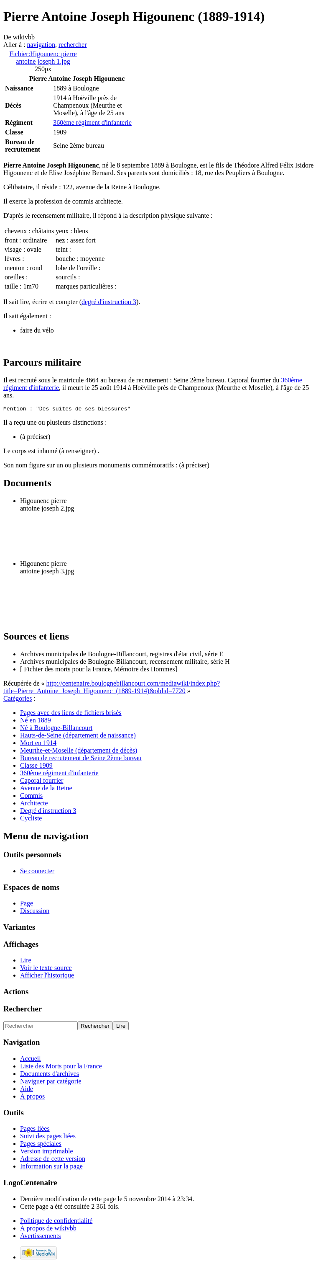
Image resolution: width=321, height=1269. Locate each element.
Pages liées (35, 1129)
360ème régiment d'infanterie (92, 122)
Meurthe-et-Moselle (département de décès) (78, 751)
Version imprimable (46, 1152)
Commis (31, 796)
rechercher (73, 44)
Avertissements (40, 1237)
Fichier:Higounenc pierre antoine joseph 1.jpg (42, 57)
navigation (41, 44)
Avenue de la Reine (46, 789)
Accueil (30, 1059)
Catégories (17, 699)
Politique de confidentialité (56, 1221)
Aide (26, 1090)
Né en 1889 (35, 721)
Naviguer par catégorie (51, 1082)
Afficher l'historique (47, 976)
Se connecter (37, 872)
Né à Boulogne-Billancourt (56, 729)
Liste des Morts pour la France (61, 1067)
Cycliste (31, 819)
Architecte (34, 804)
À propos (32, 1097)
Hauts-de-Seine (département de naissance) (78, 736)
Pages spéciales (40, 1144)
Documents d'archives (49, 1074)
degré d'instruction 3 (109, 301)
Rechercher (22, 1010)
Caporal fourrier (42, 781)
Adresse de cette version (52, 1159)
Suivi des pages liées (48, 1137)
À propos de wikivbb (48, 1229)
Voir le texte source (46, 968)
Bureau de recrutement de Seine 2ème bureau (81, 759)
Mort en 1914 (38, 744)
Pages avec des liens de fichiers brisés (71, 713)
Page (26, 904)
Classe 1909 (36, 766)
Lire (25, 961)
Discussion (34, 912)
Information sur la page (51, 1167)
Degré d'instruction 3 (48, 811)
